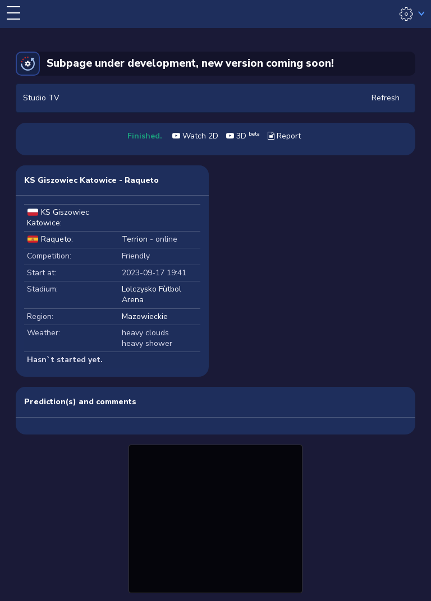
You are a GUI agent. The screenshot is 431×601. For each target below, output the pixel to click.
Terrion (135, 239)
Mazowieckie (145, 316)
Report (284, 136)
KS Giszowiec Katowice (58, 217)
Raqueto (56, 239)
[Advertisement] (215, 517)
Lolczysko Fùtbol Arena (151, 294)
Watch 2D (195, 136)
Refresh (386, 98)
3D (243, 136)
